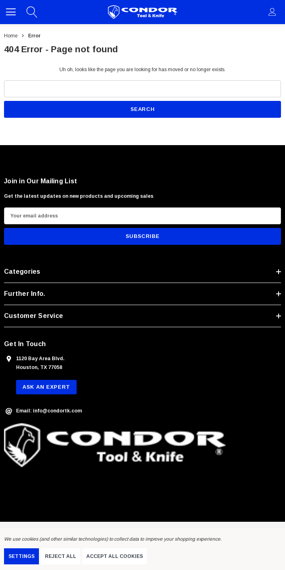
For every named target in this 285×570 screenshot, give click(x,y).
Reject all (60, 556)
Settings (21, 556)
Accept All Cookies (114, 556)
